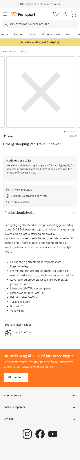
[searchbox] (44, 24)
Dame (18, 35)
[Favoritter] (56, 14)
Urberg (23, 51)
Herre (4, 35)
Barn (69, 35)
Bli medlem (15, 377)
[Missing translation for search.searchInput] (6, 24)
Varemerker (9, 51)
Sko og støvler (51, 35)
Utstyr (32, 35)
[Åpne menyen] (5, 14)
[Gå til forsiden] (23, 14)
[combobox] (40, 24)
